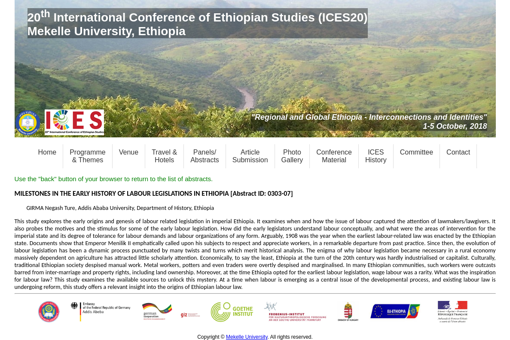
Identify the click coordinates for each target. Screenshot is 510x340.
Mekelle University (246, 337)
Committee (416, 152)
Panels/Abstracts (204, 156)
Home (47, 152)
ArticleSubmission (250, 156)
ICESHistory (376, 156)
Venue (128, 152)
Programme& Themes (88, 156)
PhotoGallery (292, 156)
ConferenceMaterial (334, 156)
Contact (458, 152)
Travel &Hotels (164, 156)
